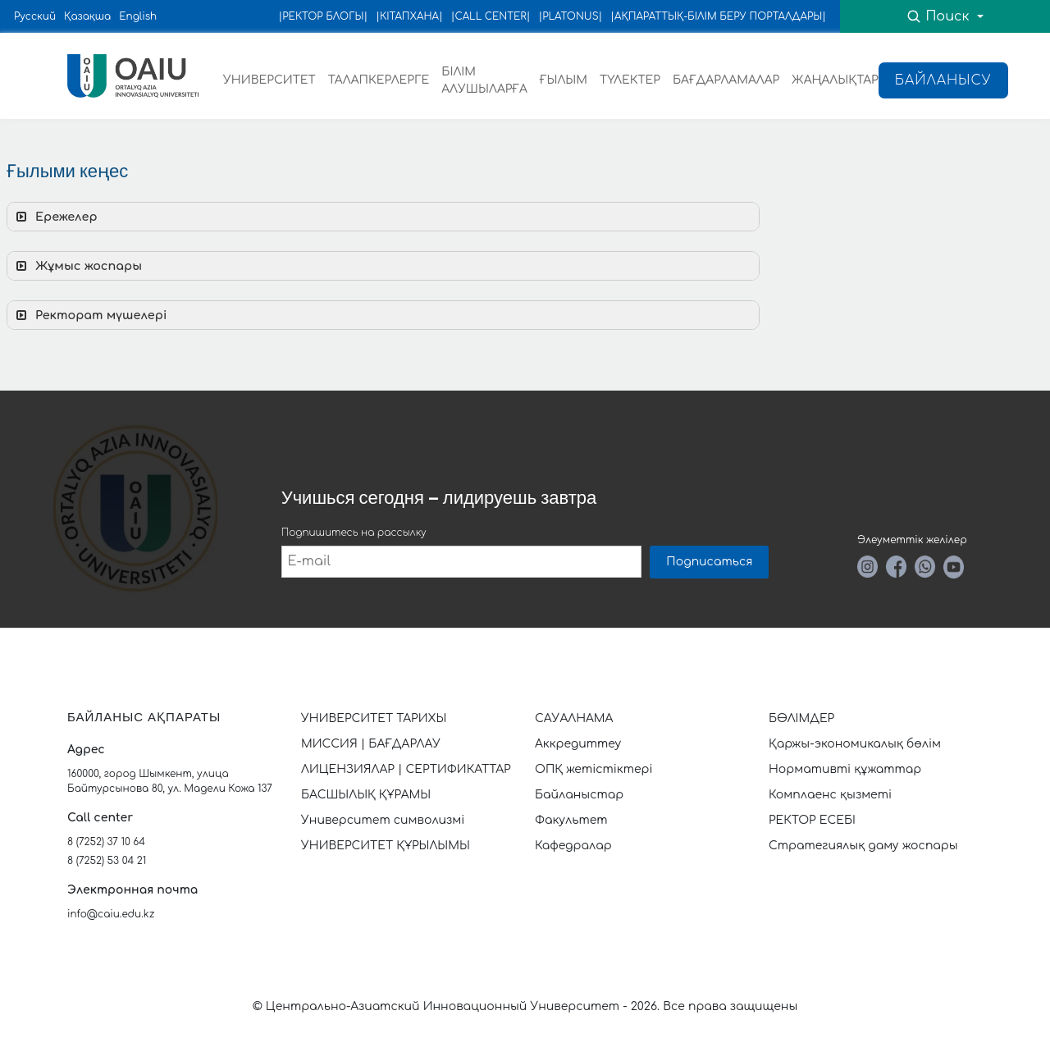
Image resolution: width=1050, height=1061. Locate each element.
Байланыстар (579, 795)
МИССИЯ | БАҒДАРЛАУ (371, 744)
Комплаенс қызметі (830, 795)
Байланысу (943, 80)
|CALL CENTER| (491, 16)
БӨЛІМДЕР (801, 718)
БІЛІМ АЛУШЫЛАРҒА (484, 80)
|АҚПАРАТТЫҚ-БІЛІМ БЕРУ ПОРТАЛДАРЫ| (718, 16)
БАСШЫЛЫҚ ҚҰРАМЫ (366, 795)
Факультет (571, 820)
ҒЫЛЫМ (563, 80)
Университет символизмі (382, 820)
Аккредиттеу (578, 744)
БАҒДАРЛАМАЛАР (726, 80)
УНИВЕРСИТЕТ (269, 80)
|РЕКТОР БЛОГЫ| (323, 16)
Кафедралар (573, 845)
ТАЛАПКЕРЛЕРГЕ (378, 80)
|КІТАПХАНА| (409, 16)
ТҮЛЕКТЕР (630, 80)
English (138, 16)
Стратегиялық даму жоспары (863, 845)
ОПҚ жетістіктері (594, 769)
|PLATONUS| (570, 16)
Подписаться (709, 562)
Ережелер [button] (55, 216)
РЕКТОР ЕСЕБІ (812, 820)
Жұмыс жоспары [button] (77, 266)
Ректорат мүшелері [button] (90, 315)
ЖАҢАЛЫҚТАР (835, 80)
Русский (35, 16)
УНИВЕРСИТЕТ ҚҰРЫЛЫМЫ (385, 845)
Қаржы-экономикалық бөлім (855, 744)
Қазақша (87, 16)
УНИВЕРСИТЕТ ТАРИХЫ (373, 718)
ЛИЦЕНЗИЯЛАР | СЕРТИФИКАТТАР (406, 769)
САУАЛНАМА (574, 718)
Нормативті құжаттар (845, 769)
